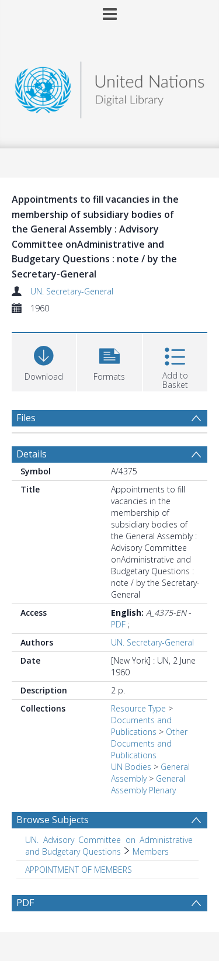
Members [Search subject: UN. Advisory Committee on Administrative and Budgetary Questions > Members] (151, 851)
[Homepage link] (110, 86)
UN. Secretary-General (71, 291)
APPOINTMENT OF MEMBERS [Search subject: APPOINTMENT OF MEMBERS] (78, 869)
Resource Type (138, 708)
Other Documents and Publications (149, 743)
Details (31, 453)
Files (26, 417)
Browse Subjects (52, 819)
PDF (118, 624)
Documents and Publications (141, 725)
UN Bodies (131, 766)
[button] (109, 360)
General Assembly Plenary (148, 784)
